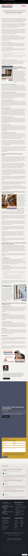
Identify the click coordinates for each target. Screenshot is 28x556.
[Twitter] (8, 539)
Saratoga (6, 552)
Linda (9, 547)
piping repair (23, 23)
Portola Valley (12, 550)
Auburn (7, 544)
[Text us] (22, 6)
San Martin (19, 551)
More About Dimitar (6, 378)
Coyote (3, 545)
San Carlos (14, 551)
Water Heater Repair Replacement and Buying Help (9, 489)
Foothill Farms (7, 546)
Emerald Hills (21, 545)
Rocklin (16, 523)
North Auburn (6, 549)
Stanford (8, 552)
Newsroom (7, 540)
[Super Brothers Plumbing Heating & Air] (7, 6)
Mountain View (19, 548)
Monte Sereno (13, 548)
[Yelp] (13, 539)
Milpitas (11, 548)
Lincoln (21, 523)
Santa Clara (3, 552)
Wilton (19, 552)
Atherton (5, 544)
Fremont (10, 546)
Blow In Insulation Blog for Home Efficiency (8, 468)
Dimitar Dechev (10, 14)
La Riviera (24, 546)
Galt (15, 546)
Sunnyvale (10, 552)
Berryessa (9, 544)
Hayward (16, 527)
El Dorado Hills (14, 545)
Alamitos (18, 543)
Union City (13, 552)
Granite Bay (16, 525)
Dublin (9, 545)
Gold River (17, 546)
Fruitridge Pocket (13, 546)
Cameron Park (15, 544)
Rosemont (7, 551)
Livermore (13, 547)
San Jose (21, 520)
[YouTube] (17, 539)
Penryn (3, 550)
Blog (9, 540)
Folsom (21, 526)
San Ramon (24, 551)
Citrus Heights (22, 522)
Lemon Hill (5, 547)
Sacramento (16, 520)
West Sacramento (16, 552)
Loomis (15, 547)
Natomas (23, 548)
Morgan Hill (16, 548)
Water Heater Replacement (6, 521)
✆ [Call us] (24, 6)
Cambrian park (12, 544)
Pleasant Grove (6, 550)
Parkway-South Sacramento (22, 549)
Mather (3, 548)
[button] (6, 416)
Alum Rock (20, 543)
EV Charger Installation (5, 526)
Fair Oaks (21, 525)
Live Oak (11, 547)
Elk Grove (17, 545)
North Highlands (10, 549)
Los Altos (17, 547)
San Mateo (21, 551)
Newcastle (4, 549)
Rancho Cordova (17, 522)
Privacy (11, 540)
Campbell (18, 544)
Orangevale (13, 549)
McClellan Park (5, 548)
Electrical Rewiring (4, 527)
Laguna (3, 547)
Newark (25, 548)
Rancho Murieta (19, 550)
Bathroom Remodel (5, 520)
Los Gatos (23, 547)
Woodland (21, 552)
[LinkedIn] (20, 539)
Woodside (23, 552)
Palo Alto (16, 521)
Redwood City (22, 550)
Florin (3, 546)
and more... (3, 529)
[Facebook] (10, 539)
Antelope (23, 543)
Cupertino (5, 545)
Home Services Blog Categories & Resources (19, 468)
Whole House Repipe (5, 523)
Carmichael (16, 526)
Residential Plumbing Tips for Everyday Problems (9, 478)
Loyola (25, 547)
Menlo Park (9, 548)
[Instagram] (15, 539)
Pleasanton (9, 550)
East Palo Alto (11, 545)
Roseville (21, 521)
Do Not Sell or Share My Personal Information (17, 540)
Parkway (18, 549)
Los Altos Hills (19, 547)
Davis (7, 545)
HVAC (3, 524)
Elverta (19, 545)
